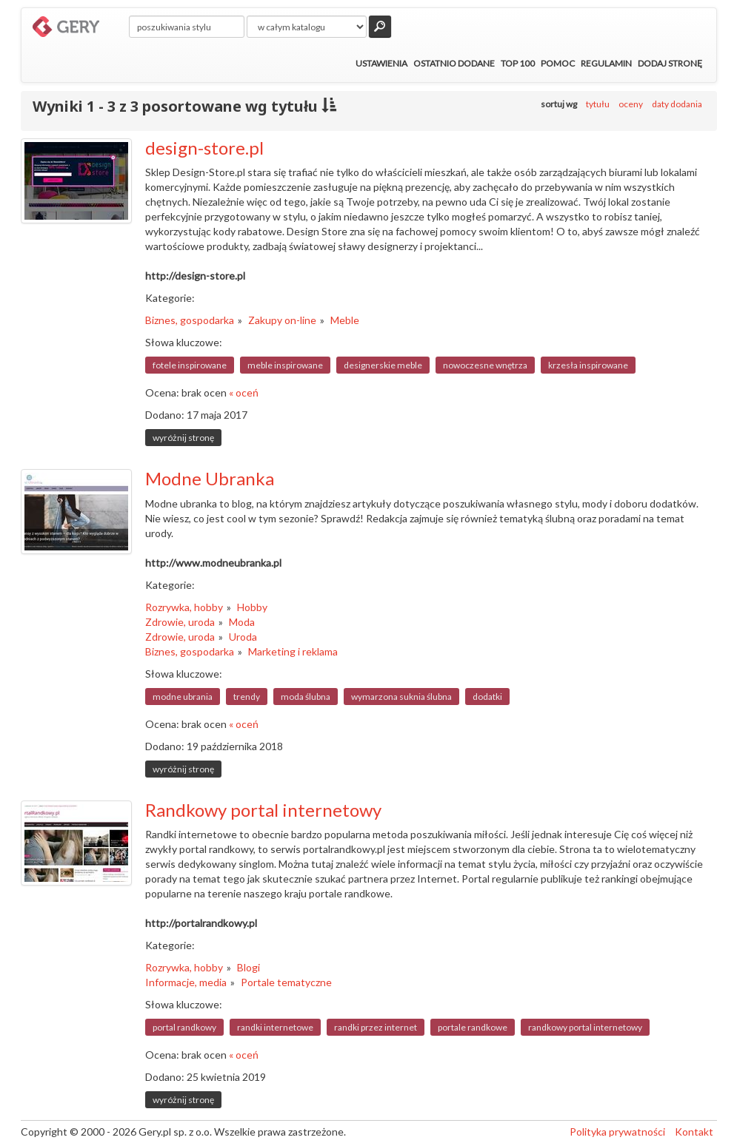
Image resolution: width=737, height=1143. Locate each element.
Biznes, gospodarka (189, 320)
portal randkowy (184, 1027)
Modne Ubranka (209, 478)
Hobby (252, 607)
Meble (344, 320)
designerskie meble (383, 365)
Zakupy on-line (282, 320)
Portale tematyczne (286, 982)
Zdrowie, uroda (180, 622)
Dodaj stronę (670, 63)
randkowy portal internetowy (585, 1027)
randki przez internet (375, 1027)
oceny (630, 103)
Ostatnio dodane (454, 63)
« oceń (244, 392)
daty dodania (677, 103)
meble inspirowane (285, 365)
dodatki (487, 696)
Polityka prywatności (617, 1131)
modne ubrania (183, 696)
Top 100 (518, 63)
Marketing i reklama (293, 651)
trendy (246, 696)
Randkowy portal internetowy (263, 809)
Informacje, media (186, 982)
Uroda (243, 636)
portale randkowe (472, 1027)
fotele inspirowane (190, 365)
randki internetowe (275, 1027)
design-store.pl (204, 147)
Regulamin (606, 63)
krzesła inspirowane (588, 365)
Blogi (248, 967)
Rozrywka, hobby (184, 607)
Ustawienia (381, 63)
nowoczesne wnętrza (485, 365)
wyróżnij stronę (183, 437)
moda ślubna (305, 696)
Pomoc (558, 63)
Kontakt (694, 1131)
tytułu (598, 103)
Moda (242, 622)
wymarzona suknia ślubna (401, 696)
